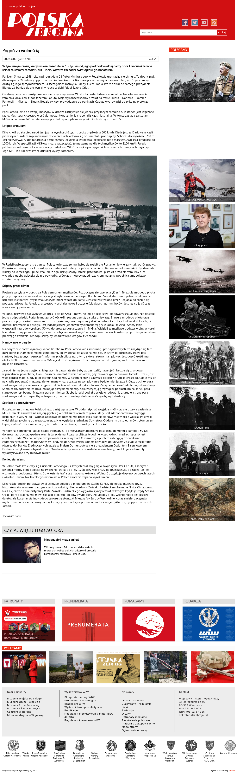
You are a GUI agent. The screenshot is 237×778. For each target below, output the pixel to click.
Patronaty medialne (134, 717)
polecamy (179, 50)
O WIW (126, 713)
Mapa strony (130, 726)
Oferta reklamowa (133, 700)
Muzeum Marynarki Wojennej (25, 715)
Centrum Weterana (19, 711)
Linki (125, 707)
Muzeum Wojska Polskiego (24, 698)
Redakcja (128, 710)
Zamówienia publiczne (136, 720)
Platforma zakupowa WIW (138, 723)
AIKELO (231, 770)
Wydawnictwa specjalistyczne (84, 707)
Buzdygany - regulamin (137, 703)
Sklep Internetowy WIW (80, 697)
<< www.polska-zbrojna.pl (21, 6)
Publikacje (71, 710)
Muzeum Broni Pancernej (23, 705)
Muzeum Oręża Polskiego (23, 701)
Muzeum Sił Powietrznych (23, 708)
